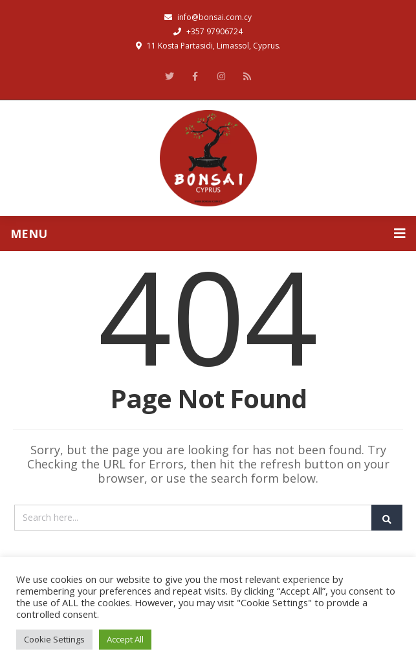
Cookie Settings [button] (54, 639)
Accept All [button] (125, 639)
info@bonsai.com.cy (208, 17)
